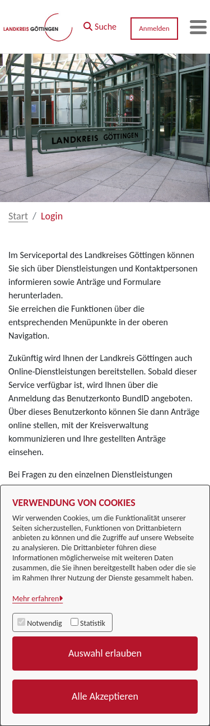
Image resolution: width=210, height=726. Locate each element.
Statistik (92, 623)
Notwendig (44, 623)
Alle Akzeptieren (105, 696)
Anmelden (154, 28)
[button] (100, 24)
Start (18, 216)
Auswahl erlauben (105, 653)
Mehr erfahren (35, 598)
